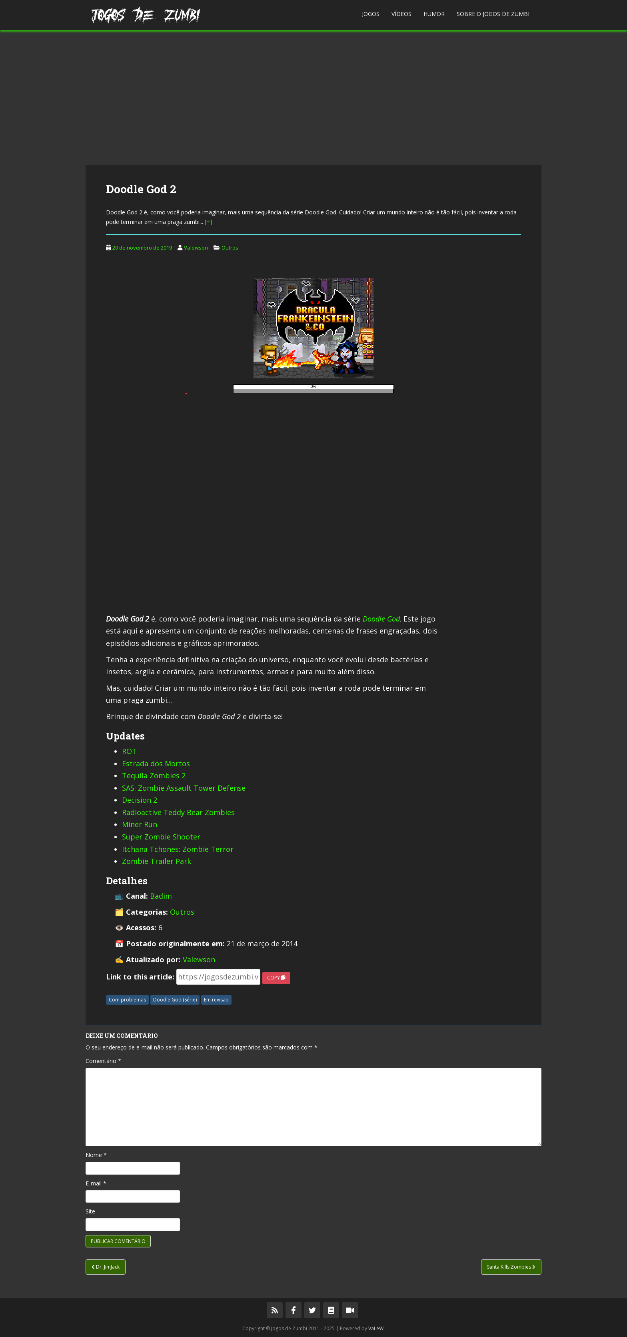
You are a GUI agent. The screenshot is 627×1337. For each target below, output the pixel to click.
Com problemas (127, 999)
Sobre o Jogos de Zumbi (493, 14)
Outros (230, 247)
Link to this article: (140, 976)
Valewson (196, 247)
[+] (208, 222)
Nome (96, 1155)
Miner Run (139, 824)
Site (90, 1211)
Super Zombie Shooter (161, 836)
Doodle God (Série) (175, 999)
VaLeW (375, 1328)
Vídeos (401, 14)
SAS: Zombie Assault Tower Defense (184, 788)
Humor (434, 14)
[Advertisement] (313, 98)
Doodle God (381, 619)
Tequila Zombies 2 (154, 775)
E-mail (96, 1183)
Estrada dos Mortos (156, 763)
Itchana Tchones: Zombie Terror (178, 849)
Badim (161, 896)
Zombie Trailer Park (156, 861)
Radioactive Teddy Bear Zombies (178, 812)
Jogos (370, 14)
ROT (129, 751)
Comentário (103, 1061)
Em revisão (216, 999)
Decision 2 (139, 800)
